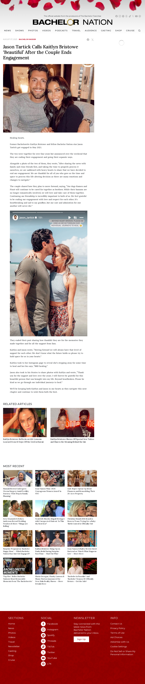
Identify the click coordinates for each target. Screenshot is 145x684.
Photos (33, 30)
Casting (12, 651)
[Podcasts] (61, 30)
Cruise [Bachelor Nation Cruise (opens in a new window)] (130, 30)
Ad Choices (116, 637)
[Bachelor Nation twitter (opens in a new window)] (133, 16)
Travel (76, 30)
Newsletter (14, 646)
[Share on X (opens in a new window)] (92, 39)
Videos (46, 30)
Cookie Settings (118, 646)
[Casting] (106, 30)
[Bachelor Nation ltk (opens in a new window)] (56, 663)
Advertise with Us (119, 642)
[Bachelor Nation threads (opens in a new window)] (126, 16)
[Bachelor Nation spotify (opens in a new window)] (123, 16)
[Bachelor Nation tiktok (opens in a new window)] (130, 16)
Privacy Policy (117, 628)
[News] (7, 30)
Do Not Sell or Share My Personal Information (122, 653)
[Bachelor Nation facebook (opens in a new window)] (116, 16)
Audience (91, 30)
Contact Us (116, 623)
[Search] (140, 30)
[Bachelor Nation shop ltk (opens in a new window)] (140, 16)
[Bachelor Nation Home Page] (72, 21)
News (11, 628)
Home (11, 623)
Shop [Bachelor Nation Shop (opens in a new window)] (118, 30)
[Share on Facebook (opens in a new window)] (88, 39)
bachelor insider (27, 39)
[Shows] (19, 30)
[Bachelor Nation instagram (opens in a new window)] (120, 16)
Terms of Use (117, 633)
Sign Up (81, 639)
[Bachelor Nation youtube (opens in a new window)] (136, 16)
